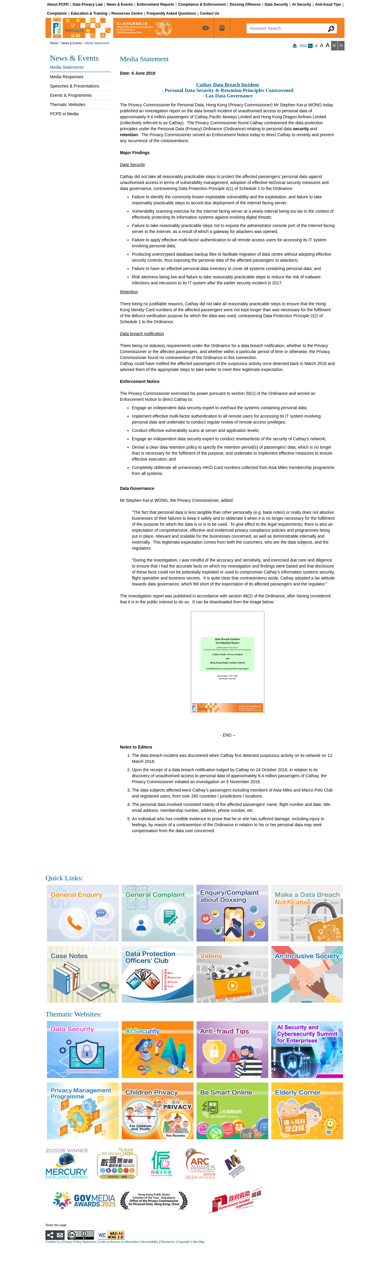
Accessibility (150, 1241)
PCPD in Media (64, 113)
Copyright (183, 1241)
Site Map (198, 1241)
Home (54, 43)
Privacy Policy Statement (79, 1241)
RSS (306, 46)
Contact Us (52, 1241)
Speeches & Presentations (74, 86)
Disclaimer (168, 1241)
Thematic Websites (68, 104)
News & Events (71, 43)
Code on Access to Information (118, 1241)
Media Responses (66, 76)
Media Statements (67, 67)
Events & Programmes (71, 95)
